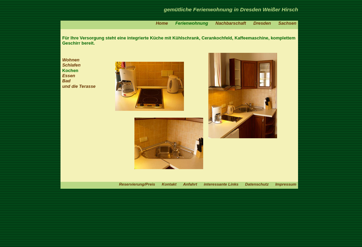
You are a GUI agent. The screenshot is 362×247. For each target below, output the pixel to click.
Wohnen (70, 59)
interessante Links (221, 184)
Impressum (285, 184)
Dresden (262, 23)
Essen (68, 75)
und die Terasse (79, 86)
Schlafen (71, 65)
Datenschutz (256, 184)
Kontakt (169, 184)
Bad (66, 80)
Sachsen (287, 23)
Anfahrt (190, 184)
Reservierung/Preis (137, 184)
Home (162, 23)
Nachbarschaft (231, 23)
